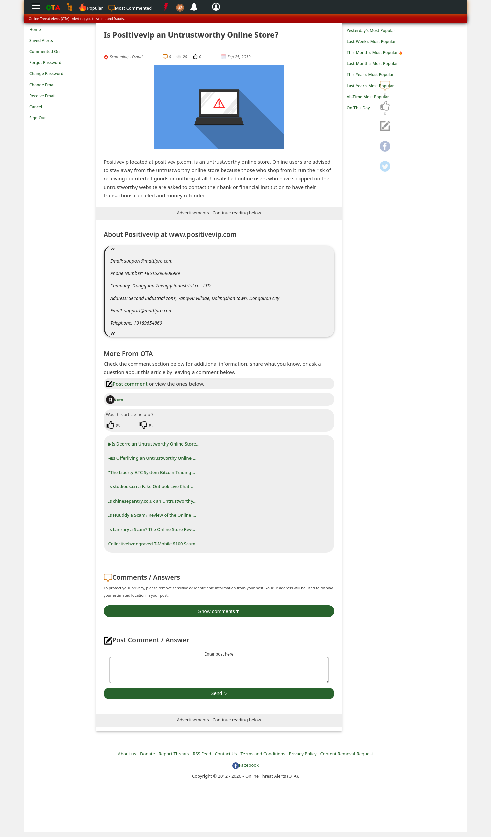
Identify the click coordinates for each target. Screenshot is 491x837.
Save (114, 399)
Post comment (127, 383)
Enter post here (219, 654)
